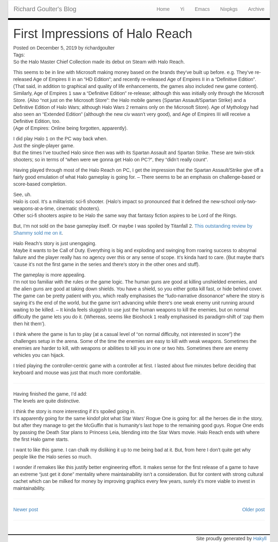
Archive (256, 9)
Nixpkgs (229, 9)
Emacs (202, 9)
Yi (182, 9)
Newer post (25, 509)
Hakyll (259, 538)
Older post (253, 509)
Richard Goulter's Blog (45, 9)
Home (162, 9)
